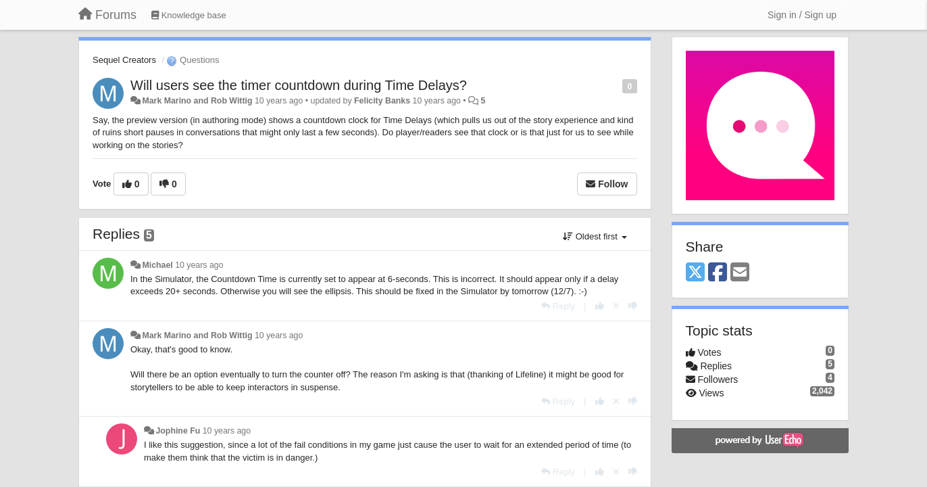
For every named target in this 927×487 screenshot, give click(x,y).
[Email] (739, 273)
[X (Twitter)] (695, 273)
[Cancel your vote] (616, 306)
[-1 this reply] (632, 306)
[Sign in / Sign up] (802, 14)
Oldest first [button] (594, 236)
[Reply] (558, 306)
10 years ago (199, 265)
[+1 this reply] (599, 306)
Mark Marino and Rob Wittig (197, 101)
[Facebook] (717, 273)
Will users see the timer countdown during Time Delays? (298, 85)
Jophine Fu (177, 431)
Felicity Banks (382, 101)
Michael (157, 265)
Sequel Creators (124, 60)
